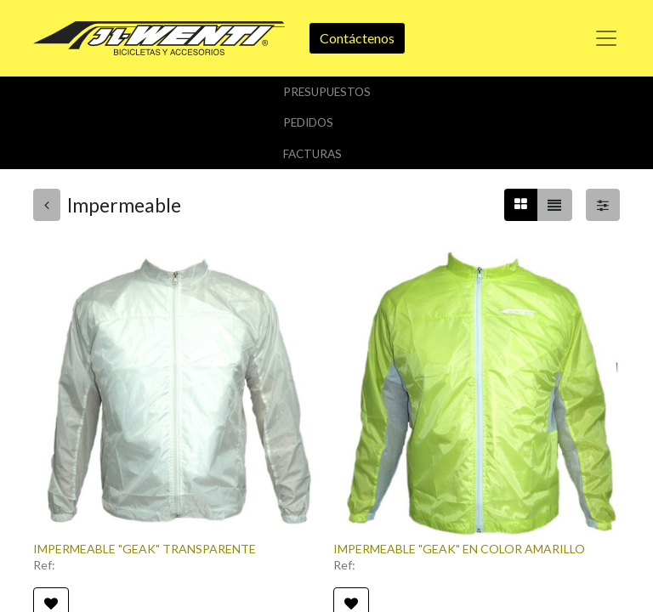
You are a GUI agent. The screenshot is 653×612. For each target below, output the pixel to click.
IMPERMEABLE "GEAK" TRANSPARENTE (144, 548)
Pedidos (308, 122)
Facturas (312, 154)
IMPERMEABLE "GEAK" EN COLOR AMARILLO (459, 548)
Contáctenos (357, 38)
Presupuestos (327, 92)
